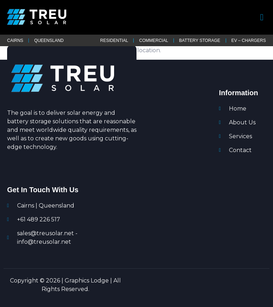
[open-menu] (262, 17)
